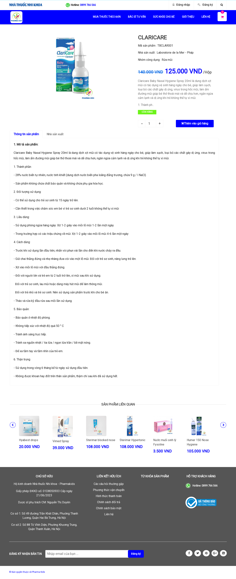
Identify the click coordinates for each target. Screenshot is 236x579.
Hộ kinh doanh (44, 484)
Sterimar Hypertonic (132, 440)
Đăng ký (207, 4)
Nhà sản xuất (55, 134)
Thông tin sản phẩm (26, 134)
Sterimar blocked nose (100, 440)
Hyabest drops (28, 440)
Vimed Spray (61, 441)
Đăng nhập (183, 4)
